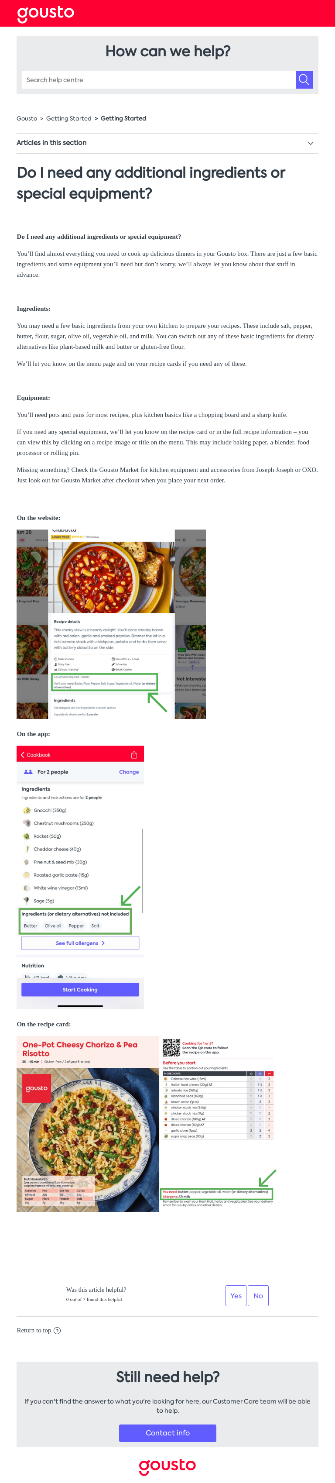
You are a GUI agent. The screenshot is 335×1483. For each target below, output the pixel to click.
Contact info (168, 1433)
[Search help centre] (167, 80)
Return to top (38, 1330)
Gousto (27, 118)
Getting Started (69, 118)
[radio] (236, 1295)
